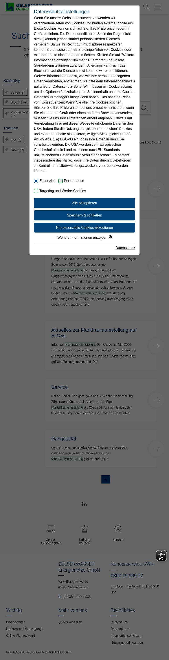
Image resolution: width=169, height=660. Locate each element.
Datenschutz (125, 248)
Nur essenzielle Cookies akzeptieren (84, 227)
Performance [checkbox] (74, 181)
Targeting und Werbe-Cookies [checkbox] (62, 191)
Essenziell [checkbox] (47, 181)
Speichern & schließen (84, 215)
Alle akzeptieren (84, 203)
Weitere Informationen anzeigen (84, 237)
